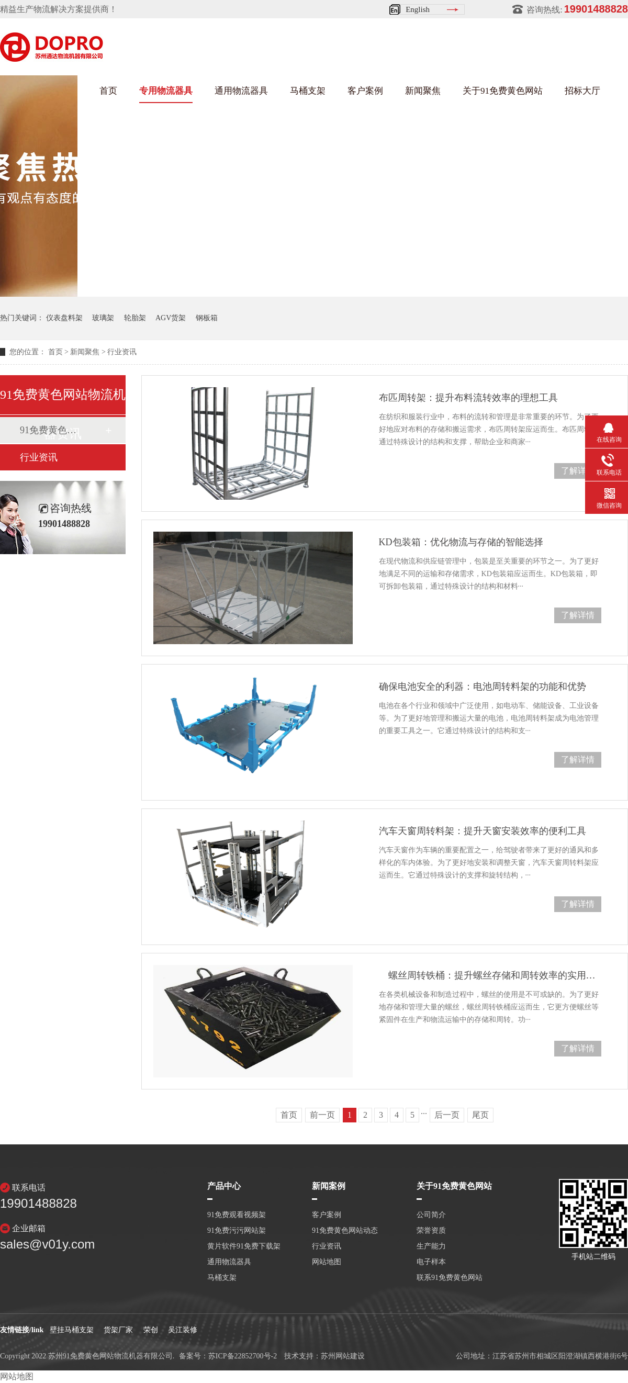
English (418, 9)
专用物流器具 (166, 91)
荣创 (150, 1330)
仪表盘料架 (64, 318)
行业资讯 (122, 352)
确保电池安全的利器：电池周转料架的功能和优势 (482, 686)
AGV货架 (170, 318)
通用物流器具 (241, 91)
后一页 (446, 1114)
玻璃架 (103, 318)
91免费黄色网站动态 (50, 430)
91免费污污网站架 (236, 1230)
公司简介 (431, 1215)
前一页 (322, 1114)
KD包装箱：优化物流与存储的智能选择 (461, 542)
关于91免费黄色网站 (503, 91)
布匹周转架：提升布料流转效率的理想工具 (468, 397)
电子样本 (431, 1262)
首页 (108, 91)
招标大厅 (582, 91)
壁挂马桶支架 (72, 1330)
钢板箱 (207, 318)
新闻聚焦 (423, 91)
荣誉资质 (431, 1230)
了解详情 (578, 470)
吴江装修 (182, 1330)
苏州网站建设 (343, 1356)
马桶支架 (308, 91)
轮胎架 (135, 318)
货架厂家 (118, 1330)
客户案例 (365, 91)
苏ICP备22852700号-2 (242, 1356)
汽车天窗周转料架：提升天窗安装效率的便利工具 (482, 831)
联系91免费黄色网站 (450, 1277)
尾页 (480, 1114)
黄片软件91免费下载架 (244, 1246)
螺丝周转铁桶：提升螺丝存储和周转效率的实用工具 (490, 975)
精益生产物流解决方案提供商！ (58, 9)
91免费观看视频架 (236, 1215)
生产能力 (431, 1246)
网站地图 (326, 1262)
